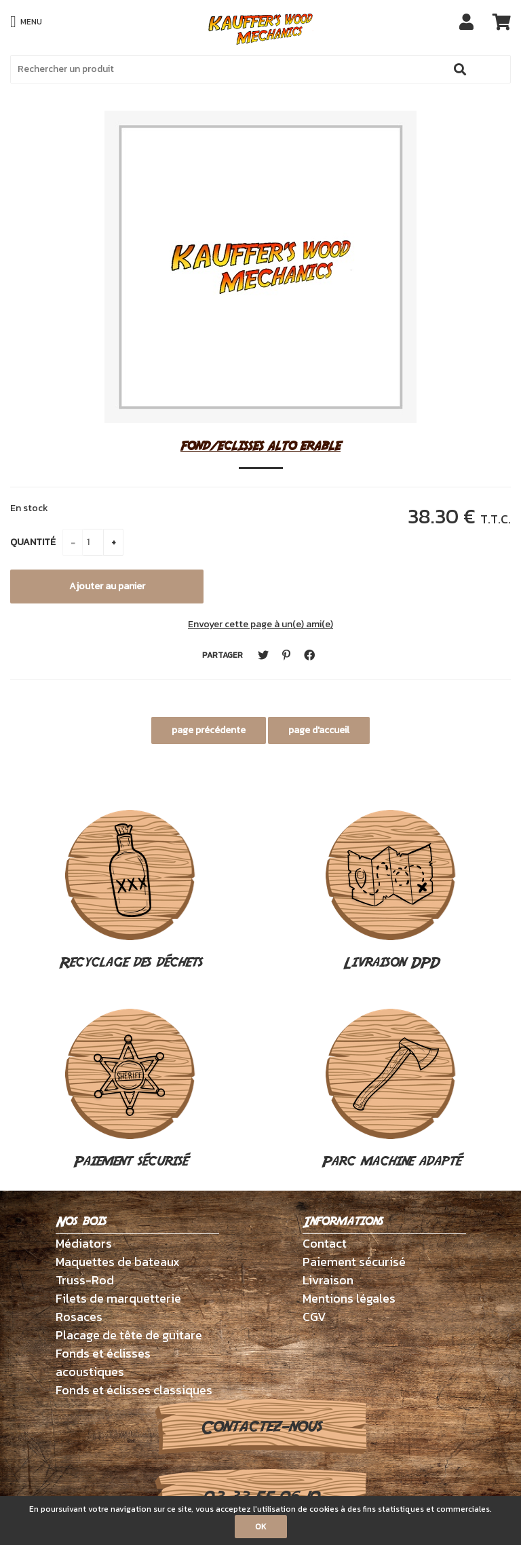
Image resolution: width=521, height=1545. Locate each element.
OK (261, 1527)
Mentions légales (349, 1298)
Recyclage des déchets (130, 891)
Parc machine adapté (391, 1090)
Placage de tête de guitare (129, 1335)
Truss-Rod (85, 1280)
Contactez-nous (261, 1427)
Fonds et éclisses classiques (134, 1390)
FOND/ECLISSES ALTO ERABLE (260, 445)
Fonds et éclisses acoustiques (103, 1362)
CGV (314, 1316)
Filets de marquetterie (118, 1298)
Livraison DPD (391, 891)
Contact (325, 1243)
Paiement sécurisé (130, 1090)
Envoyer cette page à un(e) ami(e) (260, 624)
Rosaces (79, 1316)
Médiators (84, 1243)
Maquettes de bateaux (118, 1261)
